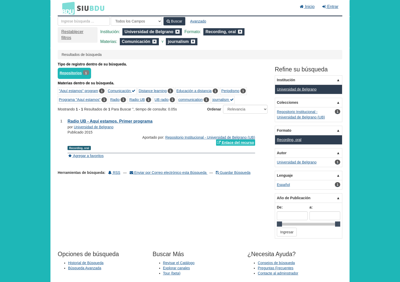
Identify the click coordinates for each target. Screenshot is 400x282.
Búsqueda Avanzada (84, 268)
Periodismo (230, 91)
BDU (67, 8)
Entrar (330, 6)
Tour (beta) (172, 273)
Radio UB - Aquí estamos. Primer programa (110, 121)
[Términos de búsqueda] (84, 21)
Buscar (174, 21)
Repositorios (71, 73)
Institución (286, 80)
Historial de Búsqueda (85, 263)
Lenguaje (285, 175)
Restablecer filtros (72, 34)
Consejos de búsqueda (276, 263)
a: (311, 207)
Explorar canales (176, 268)
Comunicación (122, 91)
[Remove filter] (177, 31)
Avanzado (198, 21)
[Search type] (136, 21)
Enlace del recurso (235, 142)
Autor (281, 153)
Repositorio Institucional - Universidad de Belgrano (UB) (210, 137)
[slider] (279, 224)
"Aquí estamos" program (78, 91)
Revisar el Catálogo (179, 263)
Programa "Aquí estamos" (80, 100)
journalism (223, 100)
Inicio (307, 6)
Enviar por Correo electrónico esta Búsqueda (169, 172)
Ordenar (214, 109)
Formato (284, 130)
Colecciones (287, 102)
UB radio (161, 100)
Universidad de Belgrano (93, 127)
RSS (114, 172)
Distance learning (153, 91)
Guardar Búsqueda (233, 172)
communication (190, 100)
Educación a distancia (194, 91)
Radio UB (137, 100)
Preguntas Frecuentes (275, 268)
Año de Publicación (293, 198)
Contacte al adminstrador (278, 273)
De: (280, 207)
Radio (115, 100)
